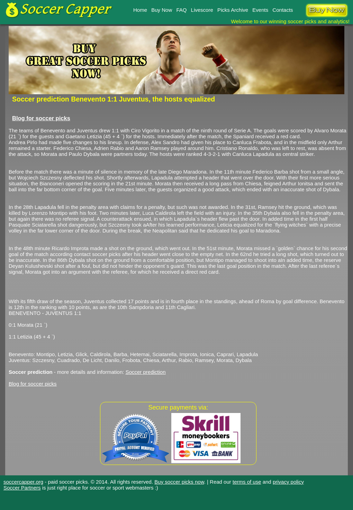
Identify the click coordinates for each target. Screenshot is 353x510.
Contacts (282, 10)
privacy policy (288, 482)
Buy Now (161, 10)
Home (140, 10)
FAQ (181, 10)
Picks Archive (232, 10)
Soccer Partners (22, 488)
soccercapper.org (23, 482)
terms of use (247, 482)
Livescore (202, 10)
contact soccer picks (97, 254)
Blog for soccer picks (41, 118)
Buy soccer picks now (179, 482)
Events (260, 10)
